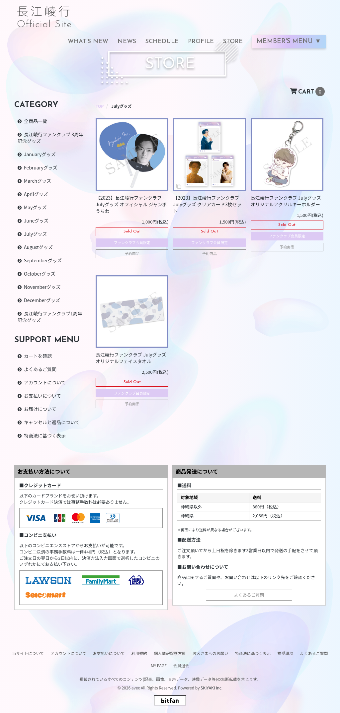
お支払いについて (42, 395)
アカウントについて (45, 382)
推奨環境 (286, 653)
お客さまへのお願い (210, 653)
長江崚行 (44, 14)
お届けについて (40, 409)
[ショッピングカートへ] (307, 91)
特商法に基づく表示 (45, 435)
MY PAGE (159, 665)
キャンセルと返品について (52, 422)
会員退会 (181, 665)
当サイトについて (28, 653)
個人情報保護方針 (170, 653)
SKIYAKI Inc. (211, 687)
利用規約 (139, 653)
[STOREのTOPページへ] (100, 106)
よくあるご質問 (40, 369)
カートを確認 (38, 356)
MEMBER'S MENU (286, 41)
